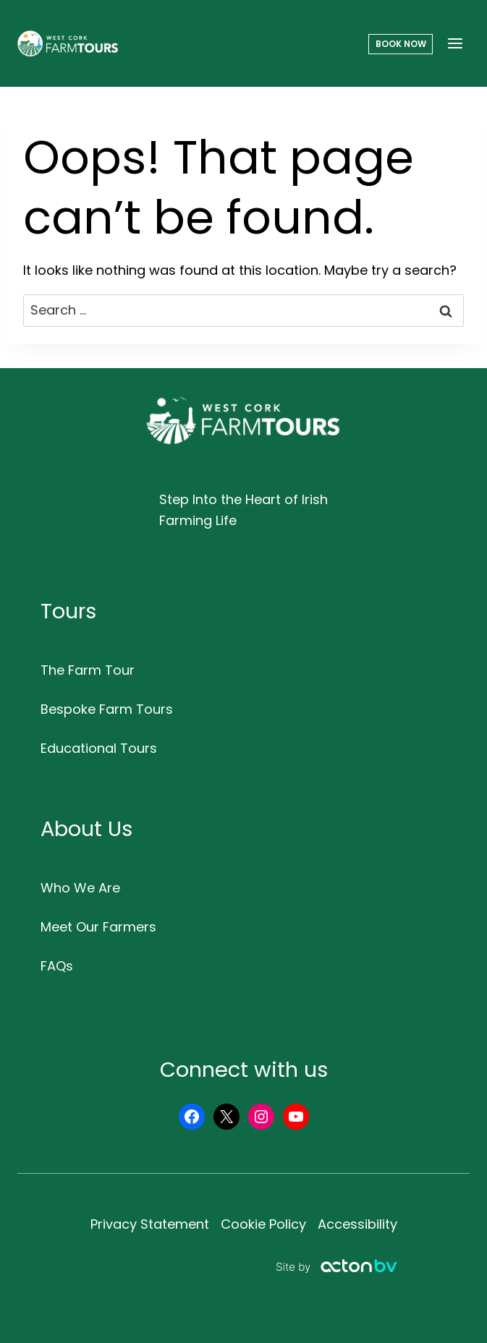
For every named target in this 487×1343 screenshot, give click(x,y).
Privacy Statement (149, 1224)
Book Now (401, 44)
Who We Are (80, 888)
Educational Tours (99, 748)
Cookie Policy (263, 1224)
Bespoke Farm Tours (107, 709)
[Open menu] (455, 43)
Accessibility (357, 1224)
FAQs (57, 966)
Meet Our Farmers (98, 927)
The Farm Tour (88, 670)
